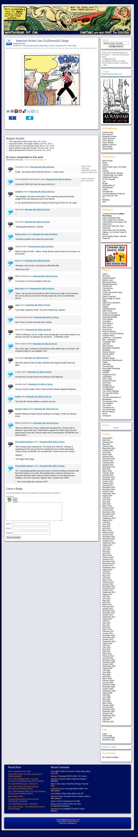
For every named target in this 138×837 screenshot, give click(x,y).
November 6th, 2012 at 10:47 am (42, 191)
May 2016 (106, 502)
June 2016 (106, 500)
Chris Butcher (107, 288)
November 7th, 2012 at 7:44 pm (41, 384)
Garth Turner (107, 311)
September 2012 (108, 592)
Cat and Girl (107, 286)
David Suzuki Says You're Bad (114, 167)
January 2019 (107, 465)
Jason (17, 305)
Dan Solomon (107, 134)
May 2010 (106, 650)
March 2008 (107, 703)
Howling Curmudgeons (111, 315)
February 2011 (108, 631)
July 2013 (106, 572)
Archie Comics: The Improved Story (24, 146)
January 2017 (107, 485)
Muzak (105, 183)
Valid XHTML (62, 821)
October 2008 (107, 689)
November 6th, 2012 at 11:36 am (37, 209)
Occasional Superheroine (112, 360)
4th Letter (106, 276)
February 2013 (108, 582)
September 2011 (108, 617)
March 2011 (107, 629)
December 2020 (108, 448)
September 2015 (108, 518)
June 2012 (106, 598)
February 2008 (108, 705)
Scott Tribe (106, 383)
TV (103, 198)
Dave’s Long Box (109, 297)
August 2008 (107, 693)
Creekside (106, 294)
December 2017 (108, 477)
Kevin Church (107, 327)
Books (104, 163)
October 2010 (107, 640)
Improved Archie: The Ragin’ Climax (24, 144)
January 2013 (107, 584)
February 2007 (108, 722)
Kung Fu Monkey (109, 331)
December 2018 (108, 467)
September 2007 (108, 716)
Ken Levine (106, 325)
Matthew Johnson (109, 145)
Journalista (106, 321)
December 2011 (108, 611)
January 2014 (107, 559)
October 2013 (107, 566)
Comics (52, 46)
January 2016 (107, 510)
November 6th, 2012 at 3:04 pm (45, 276)
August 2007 (107, 718)
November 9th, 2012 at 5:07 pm (46, 409)
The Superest (107, 403)
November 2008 (108, 687)
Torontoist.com (108, 408)
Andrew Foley (107, 132)
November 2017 (108, 479)
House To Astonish (109, 313)
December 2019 (108, 459)
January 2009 (107, 683)
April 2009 (106, 677)
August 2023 (107, 438)
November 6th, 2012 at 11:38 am (37, 222)
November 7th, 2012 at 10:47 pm (39, 396)
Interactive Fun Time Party (66, 46)
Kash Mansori (107, 323)
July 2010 (106, 646)
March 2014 (107, 555)
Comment (10, 497)
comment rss (28, 160)
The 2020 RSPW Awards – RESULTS (23, 784)
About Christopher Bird (111, 218)
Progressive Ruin (109, 375)
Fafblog (105, 307)
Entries (107, 736)
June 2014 (106, 549)
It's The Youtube (108, 179)
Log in (104, 734)
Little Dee (106, 344)
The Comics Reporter (110, 391)
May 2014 (106, 551)
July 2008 (106, 695)
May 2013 (106, 576)
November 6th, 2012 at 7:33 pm (47, 317)
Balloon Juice (107, 280)
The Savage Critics (109, 401)
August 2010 (107, 644)
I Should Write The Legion (112, 175)
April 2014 (106, 553)
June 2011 (106, 623)
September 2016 (108, 494)
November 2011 (108, 613)
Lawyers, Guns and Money (112, 334)
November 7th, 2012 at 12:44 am (38, 329)
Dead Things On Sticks (111, 299)
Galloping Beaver (109, 309)
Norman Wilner (108, 354)
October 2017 (107, 481)
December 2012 (108, 586)
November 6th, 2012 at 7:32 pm (38, 305)
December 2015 (108, 512)
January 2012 (107, 609)
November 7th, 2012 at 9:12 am (36, 358)
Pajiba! (105, 362)
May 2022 (106, 440)
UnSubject (19, 191)
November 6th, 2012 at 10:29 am (59, 179)
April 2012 (106, 603)
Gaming (105, 171)
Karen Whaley (107, 143)
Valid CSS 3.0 (73, 821)
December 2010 (108, 635)
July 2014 (106, 547)
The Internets (107, 192)
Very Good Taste (108, 410)
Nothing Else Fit (108, 185)
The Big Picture (108, 387)
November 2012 (108, 588)
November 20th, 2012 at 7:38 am (52, 466)
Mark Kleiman (107, 346)
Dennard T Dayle (21, 409)
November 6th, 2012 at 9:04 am (42, 167)
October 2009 (107, 664)
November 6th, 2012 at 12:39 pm (37, 260)
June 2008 (106, 697)
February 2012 (108, 607)
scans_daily (107, 379)
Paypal (116, 428)
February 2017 (108, 483)
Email (8, 532)
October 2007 (107, 713)
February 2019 (108, 463)
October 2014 (107, 541)
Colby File (106, 290)
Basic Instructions (109, 282)
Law (104, 181)
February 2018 (108, 473)
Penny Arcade (107, 366)
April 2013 (106, 578)
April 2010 (106, 652)
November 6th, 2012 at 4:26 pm (42, 288)
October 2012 (107, 590)
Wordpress (72, 823)
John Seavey (107, 319)
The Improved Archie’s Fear (20, 141)
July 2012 (106, 596)
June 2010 (106, 648)
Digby (104, 301)
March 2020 (107, 455)
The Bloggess (107, 389)
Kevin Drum (107, 329)
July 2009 (106, 670)
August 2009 (107, 668)
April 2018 (106, 469)
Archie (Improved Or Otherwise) (35, 46)
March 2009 (107, 679)
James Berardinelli (109, 317)
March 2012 (107, 605)
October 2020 (107, 450)
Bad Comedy (107, 161)
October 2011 (107, 615)
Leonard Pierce (108, 336)
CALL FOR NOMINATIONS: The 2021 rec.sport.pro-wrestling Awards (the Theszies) (25, 780)
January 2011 (107, 633)
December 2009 (108, 660)
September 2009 (108, 666)
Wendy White (107, 149)
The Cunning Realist (110, 393)
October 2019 (107, 461)
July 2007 (106, 720)
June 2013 (106, 574)
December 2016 (108, 487)
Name (9, 527)
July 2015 (106, 522)
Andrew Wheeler (108, 278)
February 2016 (108, 508)
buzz (17, 260)
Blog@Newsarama (109, 284)
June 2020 (106, 452)
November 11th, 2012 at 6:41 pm (46, 423)
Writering (105, 200)
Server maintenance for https (19, 771)
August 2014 (107, 545)
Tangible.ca (106, 385)
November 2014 (108, 539)
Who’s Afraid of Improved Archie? (23, 148)
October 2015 (107, 516)
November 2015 (108, 514)
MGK (23, 44)
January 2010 (107, 658)
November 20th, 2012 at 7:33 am (52, 442)
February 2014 (108, 557)
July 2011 (106, 621)
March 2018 (107, 471)
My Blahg (106, 350)
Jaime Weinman (108, 139)
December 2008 (108, 685)
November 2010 (108, 637)
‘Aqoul (104, 274)
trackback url (41, 160)
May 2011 (106, 625)
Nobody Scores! (108, 352)
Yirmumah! (106, 416)
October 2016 (107, 492)
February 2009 (108, 681)
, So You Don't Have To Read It (114, 232)
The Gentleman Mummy (24, 442)
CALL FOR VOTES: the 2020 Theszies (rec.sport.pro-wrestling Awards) (23, 788)
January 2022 (107, 442)
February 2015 (108, 533)
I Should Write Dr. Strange (112, 173)
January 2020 (107, 457)
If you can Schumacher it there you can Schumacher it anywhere (23, 800)
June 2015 (106, 524)
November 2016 (108, 489)
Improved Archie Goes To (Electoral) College (42, 40)
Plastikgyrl (106, 371)
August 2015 (107, 520)
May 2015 (106, 526)
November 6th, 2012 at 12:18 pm (41, 246)
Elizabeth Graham (109, 137)
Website (9, 536)
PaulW (17, 396)
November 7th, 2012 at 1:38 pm (40, 372)
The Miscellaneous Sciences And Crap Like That (113, 195)
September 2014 (108, 543)
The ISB (105, 395)
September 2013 (108, 568)
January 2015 (107, 535)
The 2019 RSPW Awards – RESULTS (23, 804)
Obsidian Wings (108, 358)
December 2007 (108, 709)
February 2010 (108, 656)
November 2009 (108, 662)
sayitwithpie (106, 377)
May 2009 (106, 674)
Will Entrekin (107, 147)
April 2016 (106, 504)
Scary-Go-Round (109, 381)
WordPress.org (108, 740)
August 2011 (107, 619)
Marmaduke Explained (111, 348)
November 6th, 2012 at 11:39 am (45, 234)
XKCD (104, 414)
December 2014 (108, 537)
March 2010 (107, 654)
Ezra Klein (106, 305)
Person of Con (20, 234)
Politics (105, 190)
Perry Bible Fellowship (111, 368)
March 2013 (107, 580)
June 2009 (106, 672)
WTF (104, 202)
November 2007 (108, 711)
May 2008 (106, 699)
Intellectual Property (110, 177)
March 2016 (107, 506)
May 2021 (106, 444)
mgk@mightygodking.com (112, 74)
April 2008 (106, 701)
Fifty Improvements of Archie (21, 150)
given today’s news (15, 796)
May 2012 (106, 600)
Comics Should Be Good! (112, 292)
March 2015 (107, 531)
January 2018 (107, 475)
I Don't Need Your (113, 220)
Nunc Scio (106, 356)
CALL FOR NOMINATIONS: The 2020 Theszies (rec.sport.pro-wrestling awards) (27, 792)
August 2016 (107, 496)
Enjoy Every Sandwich (111, 303)
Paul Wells (106, 364)
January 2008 (107, 707)
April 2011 (106, 627)
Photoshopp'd (107, 187)
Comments (108, 738)
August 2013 (107, 570)
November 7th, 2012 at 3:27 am (45, 344)
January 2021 (107, 446)
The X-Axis (106, 405)
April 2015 (106, 529)
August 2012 (107, 594)
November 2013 (108, 563)
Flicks (104, 169)
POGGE (105, 373)
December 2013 (108, 561)
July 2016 (106, 498)
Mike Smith (19, 288)
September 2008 (108, 691)
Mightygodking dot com (70, 820)
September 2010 (108, 642)
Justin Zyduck (107, 141)
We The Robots (108, 412)
